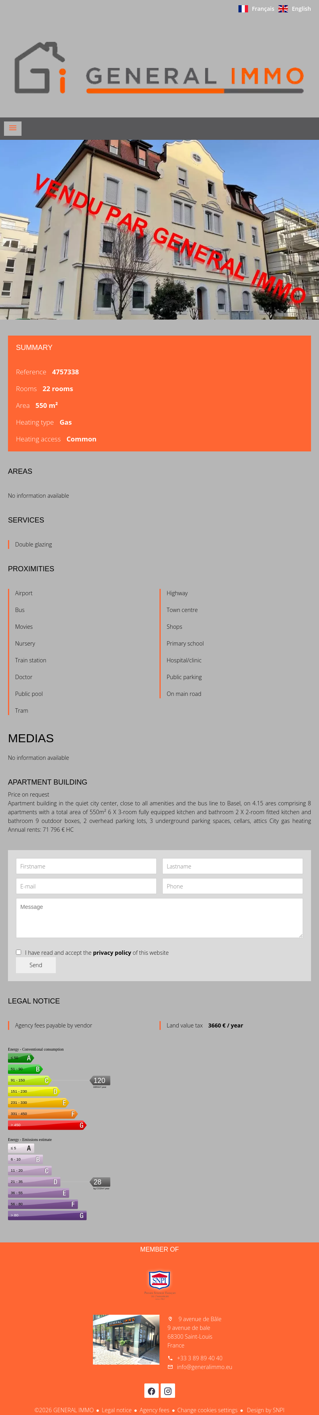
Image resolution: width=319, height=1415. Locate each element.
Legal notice (117, 1410)
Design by (265, 1410)
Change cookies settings (207, 1410)
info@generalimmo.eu (204, 1367)
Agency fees (154, 1410)
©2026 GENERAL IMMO (64, 1410)
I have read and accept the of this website (97, 952)
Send (36, 965)
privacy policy (112, 952)
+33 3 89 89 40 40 (200, 1358)
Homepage (159, 67)
